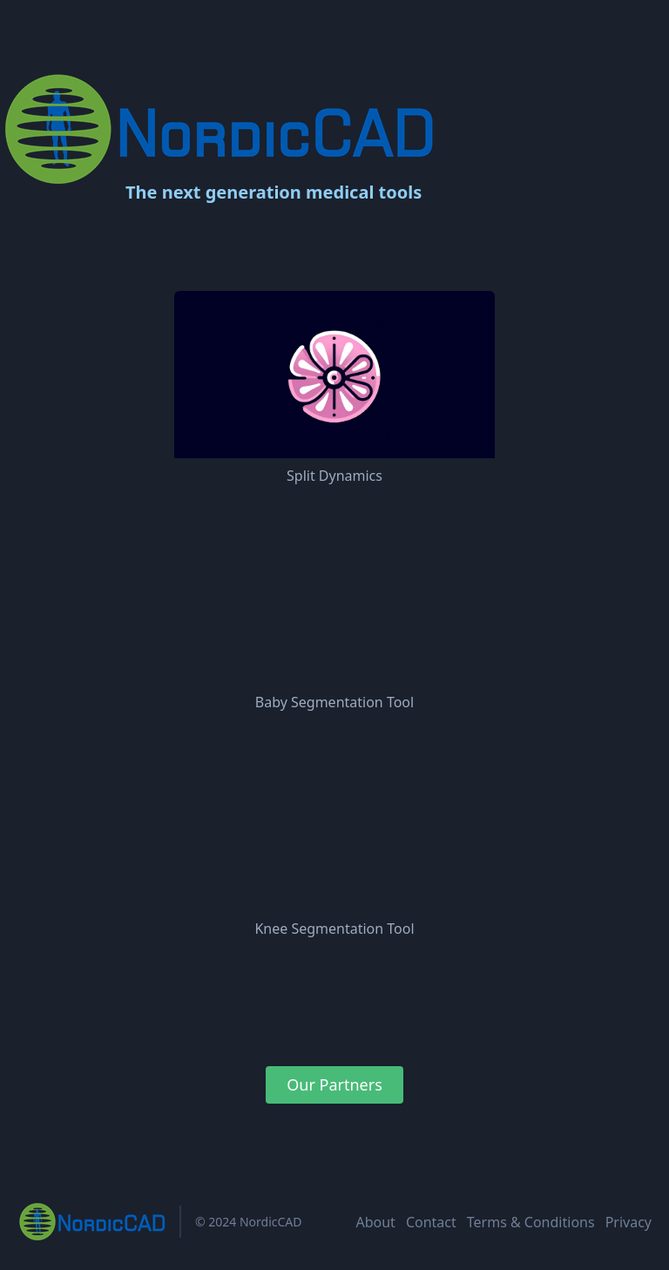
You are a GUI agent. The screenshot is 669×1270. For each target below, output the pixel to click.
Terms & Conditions (531, 1222)
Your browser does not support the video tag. (334, 601)
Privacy (628, 1222)
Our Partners (334, 1084)
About (375, 1222)
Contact (431, 1222)
